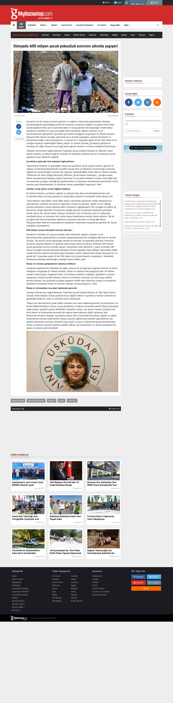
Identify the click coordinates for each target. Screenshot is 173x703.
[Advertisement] (66, 431)
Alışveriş (92, 35)
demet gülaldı (18, 400)
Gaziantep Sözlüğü (20, 594)
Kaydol (156, 131)
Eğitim (54, 594)
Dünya (124, 35)
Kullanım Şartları (99, 594)
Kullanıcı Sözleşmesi (101, 591)
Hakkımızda (97, 576)
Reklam (95, 582)
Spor (133, 35)
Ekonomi (57, 35)
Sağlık (115, 35)
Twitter (154, 577)
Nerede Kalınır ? (19, 601)
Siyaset (142, 35)
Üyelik (154, 2)
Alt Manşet (56, 598)
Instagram (154, 582)
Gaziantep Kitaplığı (20, 588)
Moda (73, 591)
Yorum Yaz (114, 408)
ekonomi (51, 400)
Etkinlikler (32, 25)
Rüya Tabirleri (77, 601)
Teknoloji (104, 35)
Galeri (118, 2)
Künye (95, 585)
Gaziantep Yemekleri (84, 25)
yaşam (61, 400)
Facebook (138, 577)
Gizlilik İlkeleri (98, 588)
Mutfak (74, 598)
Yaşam (67, 35)
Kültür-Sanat (79, 35)
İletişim (95, 579)
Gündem (45, 35)
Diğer (127, 25)
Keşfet (43, 25)
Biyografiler (115, 25)
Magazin (74, 588)
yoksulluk (72, 400)
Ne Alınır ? (16, 610)
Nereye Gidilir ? (18, 607)
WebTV (106, 2)
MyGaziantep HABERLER (25, 34)
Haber (21, 25)
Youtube (138, 582)
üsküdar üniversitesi (36, 400)
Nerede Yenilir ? (18, 604)
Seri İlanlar (102, 25)
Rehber (54, 25)
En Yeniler (56, 576)
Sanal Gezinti (66, 25)
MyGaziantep (112, 115)
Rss (146, 588)
